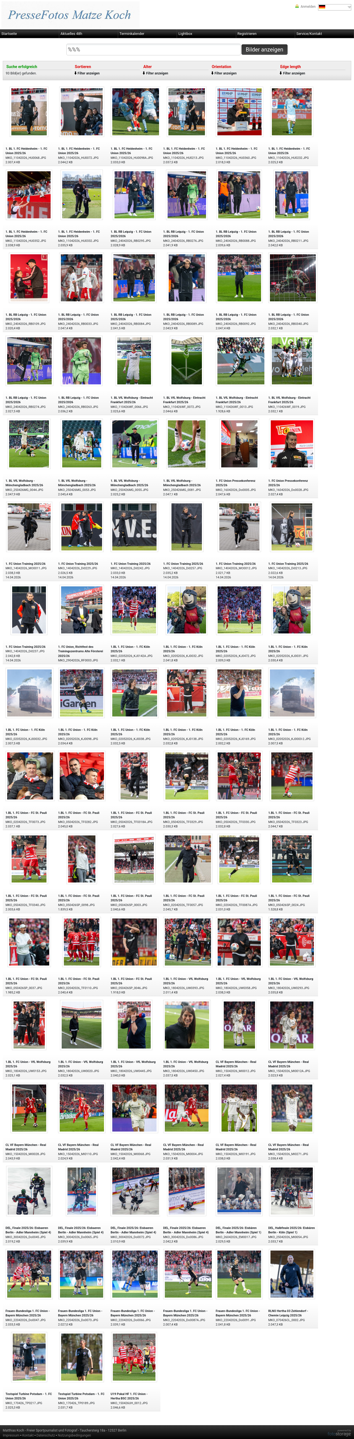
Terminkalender (131, 34)
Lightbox (185, 34)
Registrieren (247, 34)
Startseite (9, 34)
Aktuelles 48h (71, 34)
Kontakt (27, 1435)
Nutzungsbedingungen (74, 1435)
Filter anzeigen (89, 73)
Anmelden (308, 7)
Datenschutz (46, 1435)
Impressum (11, 1435)
